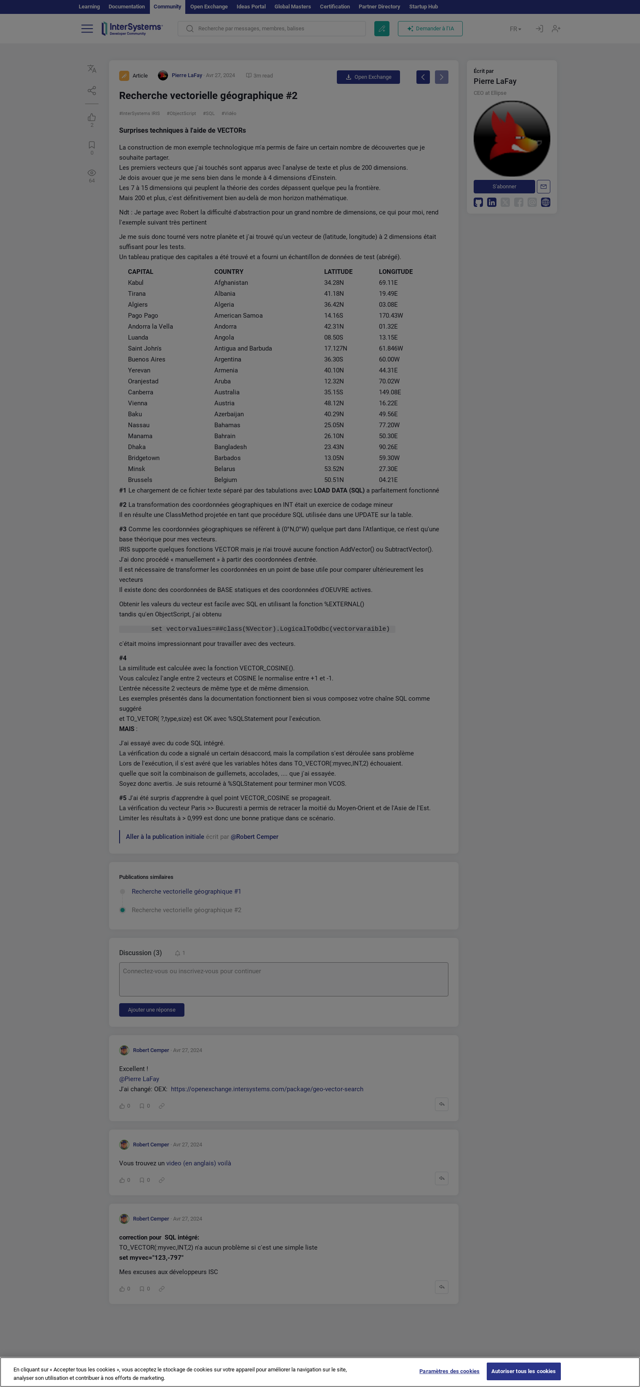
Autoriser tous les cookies (523, 1377)
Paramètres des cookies (449, 1377)
